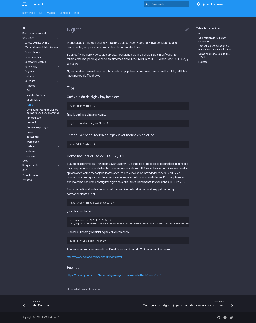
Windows (41, 179)
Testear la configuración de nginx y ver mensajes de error (214, 47)
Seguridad (42, 71)
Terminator (33, 136)
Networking (42, 66)
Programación (41, 165)
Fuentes (202, 61)
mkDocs (43, 146)
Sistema (42, 76)
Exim (29, 90)
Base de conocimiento (34, 33)
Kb (40, 12)
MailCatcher (33, 100)
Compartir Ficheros (42, 61)
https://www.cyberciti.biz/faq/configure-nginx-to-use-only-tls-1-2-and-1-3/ (114, 275)
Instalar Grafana (36, 95)
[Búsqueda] (168, 4)
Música (51, 12)
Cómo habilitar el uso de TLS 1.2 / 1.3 (214, 55)
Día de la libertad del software (41, 47)
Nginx (30, 104)
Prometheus (34, 117)
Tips (198, 33)
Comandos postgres (38, 127)
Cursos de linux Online (37, 42)
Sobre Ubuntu (32, 52)
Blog (76, 12)
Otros (41, 160)
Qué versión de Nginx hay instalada (212, 39)
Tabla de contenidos (208, 28)
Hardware (42, 151)
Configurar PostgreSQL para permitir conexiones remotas (43, 111)
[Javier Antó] (24, 4)
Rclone (30, 132)
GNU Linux (41, 37)
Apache (31, 85)
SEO (41, 170)
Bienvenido (28, 12)
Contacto (65, 12)
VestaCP (31, 122)
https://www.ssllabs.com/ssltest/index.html (94, 257)
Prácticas (42, 156)
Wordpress (33, 141)
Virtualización (41, 175)
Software (42, 80)
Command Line (42, 57)
